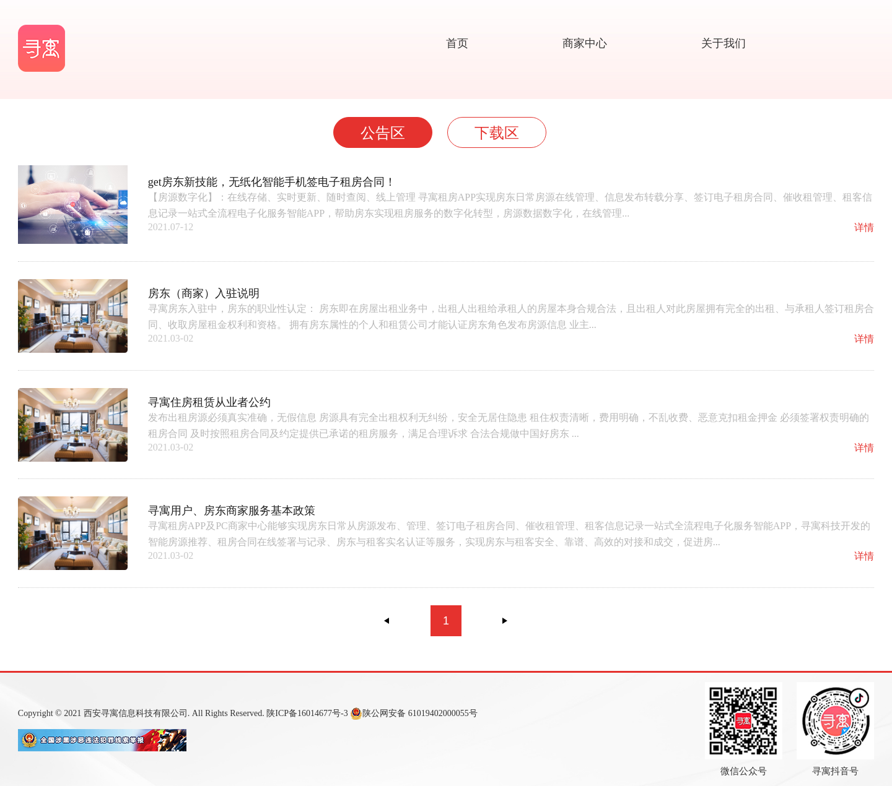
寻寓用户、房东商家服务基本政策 (231, 510)
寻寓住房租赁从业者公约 (209, 402)
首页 (457, 43)
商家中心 (584, 43)
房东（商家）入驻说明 (204, 293)
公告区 (383, 133)
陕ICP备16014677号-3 (307, 713)
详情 (864, 227)
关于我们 (723, 43)
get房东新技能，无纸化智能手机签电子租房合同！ (272, 182)
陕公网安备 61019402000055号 (414, 713)
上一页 (387, 620)
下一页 (504, 620)
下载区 (496, 133)
